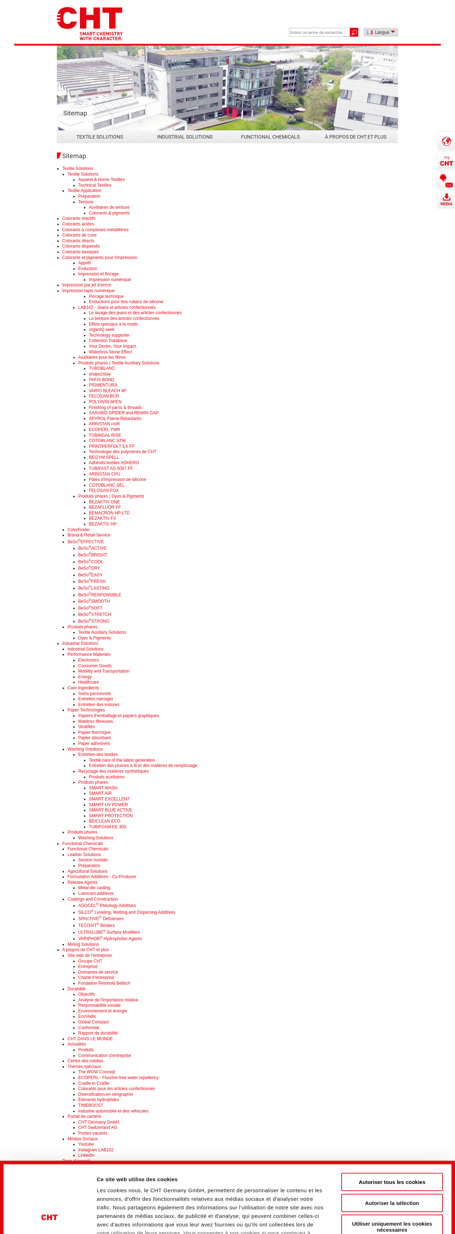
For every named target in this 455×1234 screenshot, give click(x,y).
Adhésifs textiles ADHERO (114, 462)
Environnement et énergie (102, 1011)
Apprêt (84, 262)
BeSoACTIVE (92, 548)
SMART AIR (100, 793)
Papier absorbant (94, 737)
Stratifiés (86, 726)
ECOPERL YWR (104, 429)
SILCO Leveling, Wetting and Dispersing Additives (126, 912)
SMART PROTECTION (111, 815)
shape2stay (100, 374)
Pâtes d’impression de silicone (117, 479)
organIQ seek (101, 329)
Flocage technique (106, 296)
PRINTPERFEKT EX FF (111, 446)
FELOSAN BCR (104, 396)
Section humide (93, 859)
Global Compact (93, 1022)
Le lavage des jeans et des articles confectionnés (135, 312)
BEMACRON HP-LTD (109, 512)
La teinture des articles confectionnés (124, 318)
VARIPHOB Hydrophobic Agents (110, 938)
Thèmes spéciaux (84, 1066)
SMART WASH (103, 787)
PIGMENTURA (103, 385)
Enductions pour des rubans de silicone (126, 301)
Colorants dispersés (81, 246)
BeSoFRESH (92, 581)
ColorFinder (79, 529)
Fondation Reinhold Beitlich (104, 983)
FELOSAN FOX (104, 490)
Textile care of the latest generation (122, 760)
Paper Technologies (86, 709)
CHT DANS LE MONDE (90, 1038)
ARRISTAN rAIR (104, 423)
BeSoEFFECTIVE (86, 541)
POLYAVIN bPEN (105, 401)
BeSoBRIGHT (92, 555)
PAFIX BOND (101, 379)
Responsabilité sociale (99, 1005)
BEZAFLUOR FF (105, 507)
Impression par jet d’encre (86, 284)
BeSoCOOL (90, 561)
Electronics (88, 660)
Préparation (89, 196)
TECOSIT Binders (96, 925)
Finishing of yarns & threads (115, 407)
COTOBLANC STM (107, 440)
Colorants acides (78, 224)
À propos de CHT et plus (355, 137)
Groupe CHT (90, 961)
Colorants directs (78, 240)
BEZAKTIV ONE (104, 501)
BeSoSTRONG (93, 621)
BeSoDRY (89, 568)
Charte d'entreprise (96, 977)
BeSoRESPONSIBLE (99, 594)
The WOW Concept (96, 1071)
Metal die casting (94, 887)
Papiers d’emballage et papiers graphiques (118, 715)
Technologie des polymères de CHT (122, 451)
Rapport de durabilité (98, 1033)
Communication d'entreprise (104, 1055)
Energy (85, 676)
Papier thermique (94, 732)
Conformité (88, 1027)
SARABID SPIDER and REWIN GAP (124, 412)
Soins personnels (94, 693)
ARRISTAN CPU (104, 474)
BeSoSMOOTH (94, 601)
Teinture (85, 201)
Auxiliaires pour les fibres (101, 357)
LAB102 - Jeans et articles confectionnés (116, 307)
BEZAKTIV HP (103, 524)
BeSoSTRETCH (94, 614)
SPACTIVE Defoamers (101, 918)
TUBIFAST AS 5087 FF (111, 468)
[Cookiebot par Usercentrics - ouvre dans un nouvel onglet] (49, 1216)
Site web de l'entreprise (90, 955)
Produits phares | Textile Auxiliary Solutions (118, 363)
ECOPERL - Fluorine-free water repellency (118, 1077)
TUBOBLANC (102, 368)
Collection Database (108, 340)
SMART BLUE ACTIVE (110, 810)
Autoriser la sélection (392, 1141)
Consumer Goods (95, 665)
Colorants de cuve (79, 235)
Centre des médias (85, 1060)
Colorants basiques (80, 251)
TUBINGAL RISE (105, 435)
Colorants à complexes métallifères (95, 229)
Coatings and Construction (93, 899)
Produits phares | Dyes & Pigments (111, 496)
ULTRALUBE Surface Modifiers (109, 932)
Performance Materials (89, 654)
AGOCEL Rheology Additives (107, 905)
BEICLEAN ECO (105, 821)
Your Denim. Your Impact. (113, 346)
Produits (86, 1049)
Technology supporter (109, 335)
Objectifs (86, 994)
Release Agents (82, 882)
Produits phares (82, 626)
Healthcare (88, 682)
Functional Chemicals (270, 137)
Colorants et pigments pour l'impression (99, 257)
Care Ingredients (83, 687)
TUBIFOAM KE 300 (107, 826)
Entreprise (88, 966)
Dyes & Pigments (94, 638)
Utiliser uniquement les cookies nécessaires (392, 1165)
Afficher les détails (395, 1216)
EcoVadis (87, 1016)
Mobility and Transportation (103, 671)
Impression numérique (110, 279)
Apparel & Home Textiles (101, 179)
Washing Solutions (85, 749)
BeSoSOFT (90, 608)
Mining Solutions (83, 944)
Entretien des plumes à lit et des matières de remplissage (143, 765)
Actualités (77, 1044)
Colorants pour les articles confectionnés (116, 1088)
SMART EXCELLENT (109, 799)
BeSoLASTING (93, 588)
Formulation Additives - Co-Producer (102, 876)
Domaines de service (98, 972)
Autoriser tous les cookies (392, 1121)
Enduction (87, 268)
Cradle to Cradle (93, 1083)
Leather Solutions (84, 854)
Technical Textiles (94, 185)
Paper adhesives (94, 743)
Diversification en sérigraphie (105, 1094)
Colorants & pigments (109, 213)
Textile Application (84, 190)
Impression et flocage (98, 273)
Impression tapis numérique (88, 290)
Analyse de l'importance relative (108, 999)
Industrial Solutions (185, 137)
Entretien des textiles (98, 754)
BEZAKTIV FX (102, 518)
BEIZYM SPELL (104, 457)
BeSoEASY (90, 574)
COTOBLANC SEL (106, 485)
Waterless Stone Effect (110, 351)
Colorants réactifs (78, 218)
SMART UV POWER (108, 804)
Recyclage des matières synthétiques (113, 771)
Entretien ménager (95, 698)
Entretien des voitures (98, 704)
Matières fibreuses (95, 721)
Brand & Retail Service (89, 535)
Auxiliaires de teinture (109, 207)
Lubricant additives (96, 893)
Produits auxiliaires (107, 776)
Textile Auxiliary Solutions (102, 632)
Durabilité (77, 988)
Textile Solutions (99, 137)
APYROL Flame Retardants (115, 418)
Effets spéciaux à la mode (113, 324)
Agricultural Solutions (88, 871)
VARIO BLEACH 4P (108, 390)
